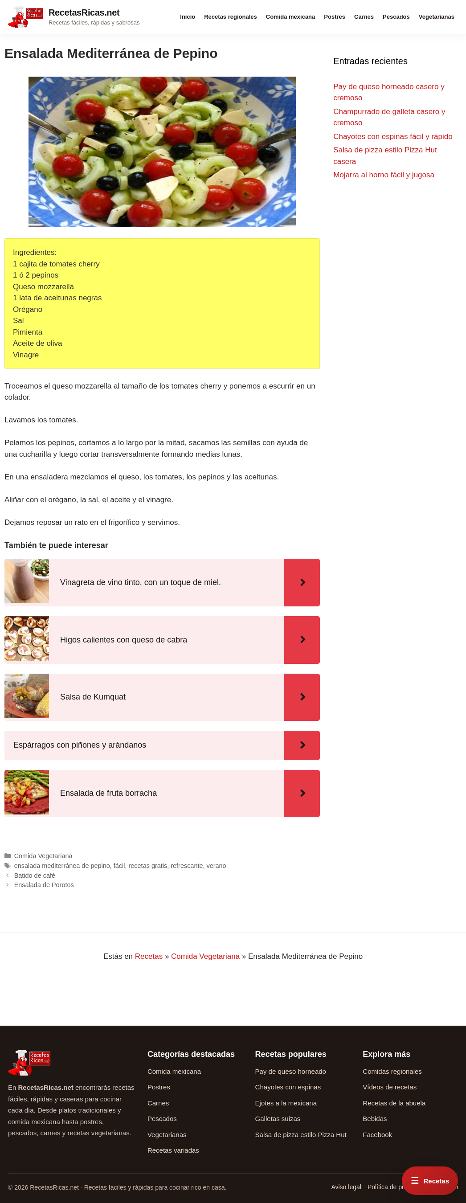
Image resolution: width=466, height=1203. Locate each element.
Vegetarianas (436, 16)
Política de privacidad (397, 1187)
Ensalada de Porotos (44, 884)
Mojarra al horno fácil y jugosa (383, 175)
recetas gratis (148, 865)
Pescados (396, 16)
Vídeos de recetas (390, 1087)
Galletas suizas (278, 1118)
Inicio (187, 16)
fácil (119, 865)
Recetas (149, 956)
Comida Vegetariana (43, 855)
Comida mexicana (290, 16)
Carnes (364, 16)
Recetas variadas (173, 1150)
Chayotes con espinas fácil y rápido (392, 136)
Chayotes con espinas (288, 1087)
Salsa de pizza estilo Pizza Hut (301, 1134)
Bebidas (375, 1118)
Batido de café (34, 875)
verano (216, 865)
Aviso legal (346, 1187)
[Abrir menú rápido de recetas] (430, 1180)
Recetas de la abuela (394, 1103)
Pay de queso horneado (290, 1071)
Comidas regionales (392, 1071)
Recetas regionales (230, 16)
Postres (334, 16)
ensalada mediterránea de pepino (62, 865)
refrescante (187, 865)
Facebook (377, 1134)
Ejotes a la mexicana (286, 1103)
